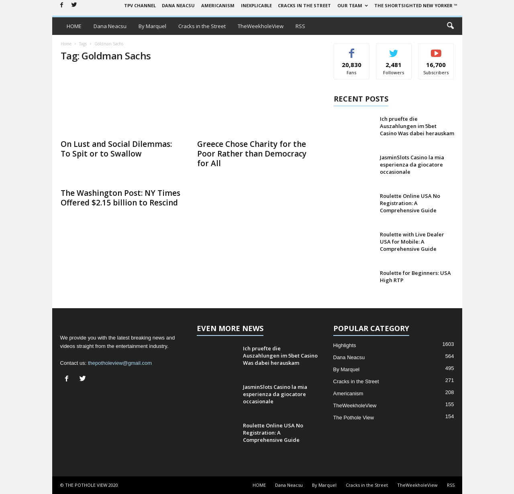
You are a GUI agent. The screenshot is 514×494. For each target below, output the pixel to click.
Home (66, 44)
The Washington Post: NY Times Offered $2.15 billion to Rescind (120, 198)
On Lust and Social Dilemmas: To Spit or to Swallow (116, 149)
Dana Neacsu (178, 5)
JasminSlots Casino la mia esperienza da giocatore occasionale (412, 164)
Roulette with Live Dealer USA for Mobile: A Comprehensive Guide (412, 241)
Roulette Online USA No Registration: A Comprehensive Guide (410, 203)
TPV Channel (140, 5)
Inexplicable (256, 5)
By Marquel (152, 26)
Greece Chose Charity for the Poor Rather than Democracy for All (251, 154)
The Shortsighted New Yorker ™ (415, 5)
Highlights (344, 345)
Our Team (352, 5)
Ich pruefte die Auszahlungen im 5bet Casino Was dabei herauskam (417, 126)
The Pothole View (353, 418)
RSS (300, 26)
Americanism (218, 5)
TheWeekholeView (261, 26)
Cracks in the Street (304, 5)
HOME (74, 26)
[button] (450, 26)
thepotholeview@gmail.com (120, 363)
